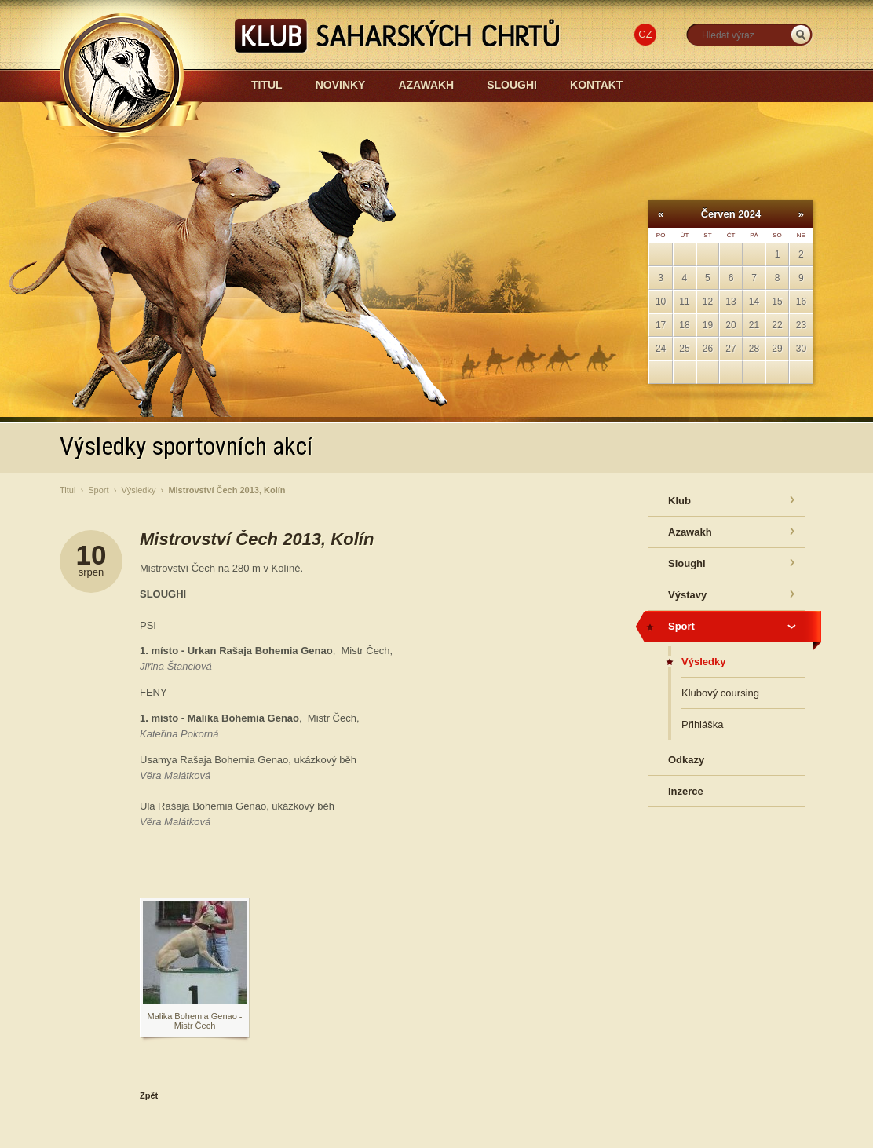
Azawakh (426, 85)
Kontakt (596, 85)
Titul (267, 85)
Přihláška (702, 724)
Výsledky (138, 490)
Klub (679, 500)
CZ (645, 34)
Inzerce (685, 791)
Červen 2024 (731, 214)
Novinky (341, 85)
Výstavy (687, 595)
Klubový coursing (720, 693)
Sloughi (512, 85)
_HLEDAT (800, 35)
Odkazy (686, 760)
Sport (98, 490)
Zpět (149, 1095)
